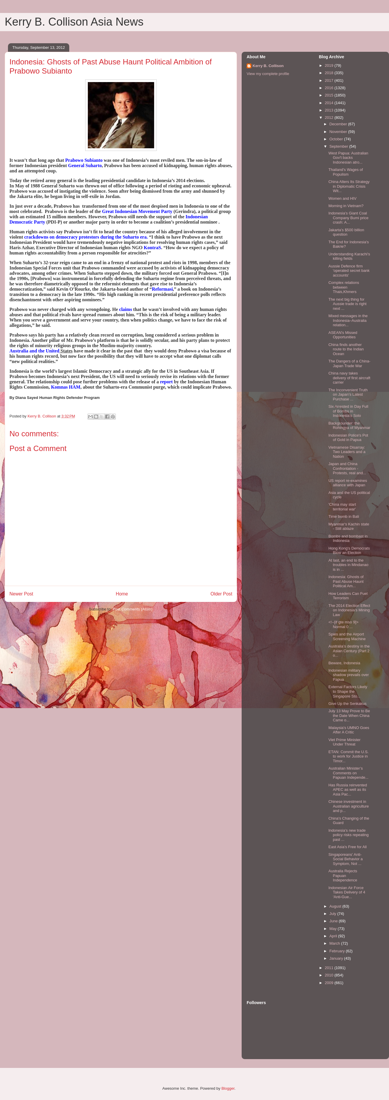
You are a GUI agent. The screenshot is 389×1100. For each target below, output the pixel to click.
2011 (329, 968)
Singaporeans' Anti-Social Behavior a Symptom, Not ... (345, 859)
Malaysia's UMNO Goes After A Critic (348, 730)
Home (122, 593)
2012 (329, 117)
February (337, 951)
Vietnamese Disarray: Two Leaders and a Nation (346, 452)
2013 (329, 110)
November (338, 131)
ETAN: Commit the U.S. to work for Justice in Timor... (348, 756)
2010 (329, 975)
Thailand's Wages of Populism (345, 172)
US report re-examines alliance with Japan (347, 482)
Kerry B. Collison (268, 66)
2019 (329, 65)
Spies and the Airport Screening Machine (346, 636)
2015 (329, 95)
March (335, 943)
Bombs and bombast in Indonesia (347, 538)
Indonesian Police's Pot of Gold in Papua (348, 437)
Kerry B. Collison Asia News (74, 22)
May (333, 928)
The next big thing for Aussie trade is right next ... (347, 304)
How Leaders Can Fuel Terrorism (347, 595)
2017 (329, 80)
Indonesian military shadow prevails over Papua (348, 675)
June (334, 921)
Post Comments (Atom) (132, 609)
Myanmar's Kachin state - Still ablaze (348, 526)
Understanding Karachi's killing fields (349, 256)
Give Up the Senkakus (347, 703)
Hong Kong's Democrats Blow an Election (349, 550)
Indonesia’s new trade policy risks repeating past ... (348, 835)
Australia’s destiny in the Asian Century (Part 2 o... (349, 651)
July (333, 913)
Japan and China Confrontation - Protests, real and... (347, 468)
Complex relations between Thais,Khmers (343, 287)
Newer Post (21, 593)
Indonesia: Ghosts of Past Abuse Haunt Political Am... (345, 581)
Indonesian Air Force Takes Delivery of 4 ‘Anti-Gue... (346, 892)
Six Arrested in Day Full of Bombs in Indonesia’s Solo (348, 411)
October (336, 139)
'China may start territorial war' (342, 506)
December (338, 124)
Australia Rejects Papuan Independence (342, 875)
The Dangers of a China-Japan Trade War (349, 363)
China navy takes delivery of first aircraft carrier (349, 378)
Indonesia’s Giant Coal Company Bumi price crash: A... (348, 217)
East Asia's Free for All (347, 847)
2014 (329, 103)
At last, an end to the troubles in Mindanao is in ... (348, 565)
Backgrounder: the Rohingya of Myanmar (349, 425)
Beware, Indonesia (344, 663)
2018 (329, 73)
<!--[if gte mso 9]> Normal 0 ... (343, 624)
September (339, 146)
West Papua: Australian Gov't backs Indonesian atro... (348, 157)
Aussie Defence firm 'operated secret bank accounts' (349, 270)
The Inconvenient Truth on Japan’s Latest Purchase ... (347, 394)
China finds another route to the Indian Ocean (346, 349)
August (335, 906)
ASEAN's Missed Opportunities (342, 335)
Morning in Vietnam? (345, 206)
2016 (329, 88)
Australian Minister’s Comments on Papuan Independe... (348, 773)
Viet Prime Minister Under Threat (344, 742)
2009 (329, 983)
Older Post (221, 593)
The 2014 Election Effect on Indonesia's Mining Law (349, 610)
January (336, 958)
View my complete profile (268, 73)
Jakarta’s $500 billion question (346, 232)
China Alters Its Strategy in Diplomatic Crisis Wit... (348, 186)
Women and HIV (342, 198)
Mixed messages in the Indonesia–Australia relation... (347, 320)
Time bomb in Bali (343, 516)
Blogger (227, 1088)
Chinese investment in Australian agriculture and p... (348, 806)
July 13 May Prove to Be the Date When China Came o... (349, 715)
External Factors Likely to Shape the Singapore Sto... (347, 691)
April (333, 936)
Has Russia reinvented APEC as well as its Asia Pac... (347, 789)
